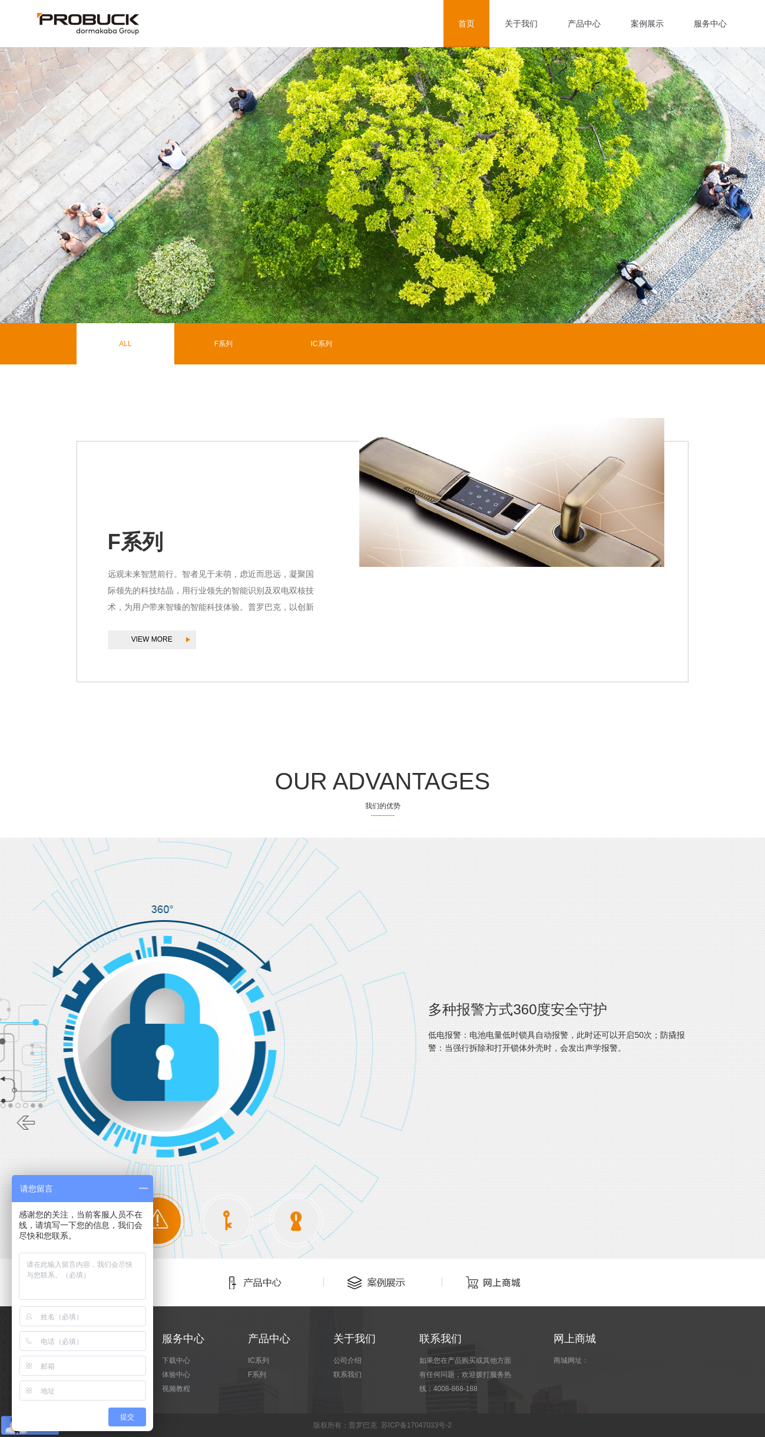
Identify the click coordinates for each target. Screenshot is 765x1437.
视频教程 (176, 1389)
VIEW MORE (152, 639)
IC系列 (321, 344)
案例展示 (647, 23)
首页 (466, 23)
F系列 (223, 344)
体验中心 (176, 1374)
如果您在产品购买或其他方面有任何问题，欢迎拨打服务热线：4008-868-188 (465, 1374)
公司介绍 (347, 1360)
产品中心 (584, 23)
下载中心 (176, 1360)
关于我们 (521, 23)
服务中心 (710, 23)
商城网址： (571, 1360)
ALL (125, 344)
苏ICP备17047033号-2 (416, 1425)
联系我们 (347, 1374)
